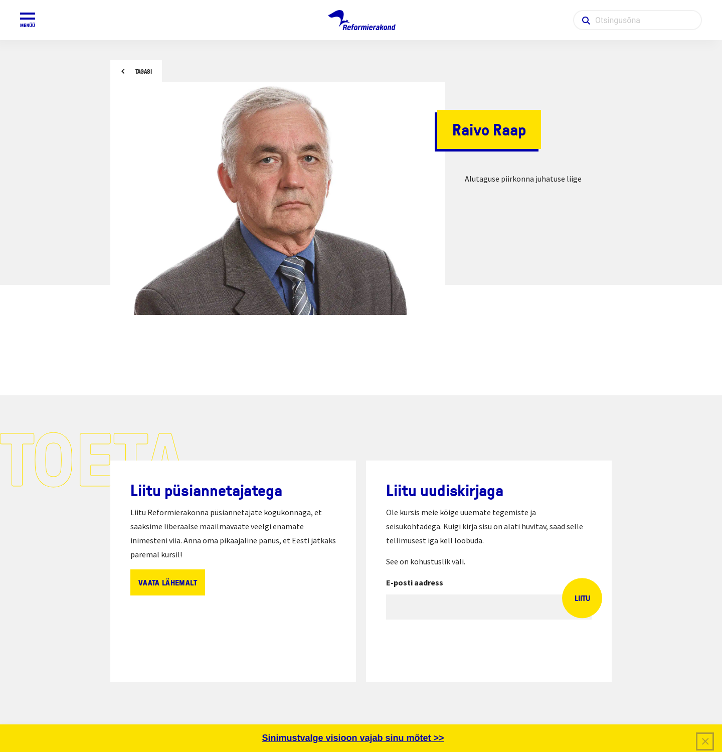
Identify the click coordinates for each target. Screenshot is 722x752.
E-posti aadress (414, 582)
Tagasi (143, 71)
